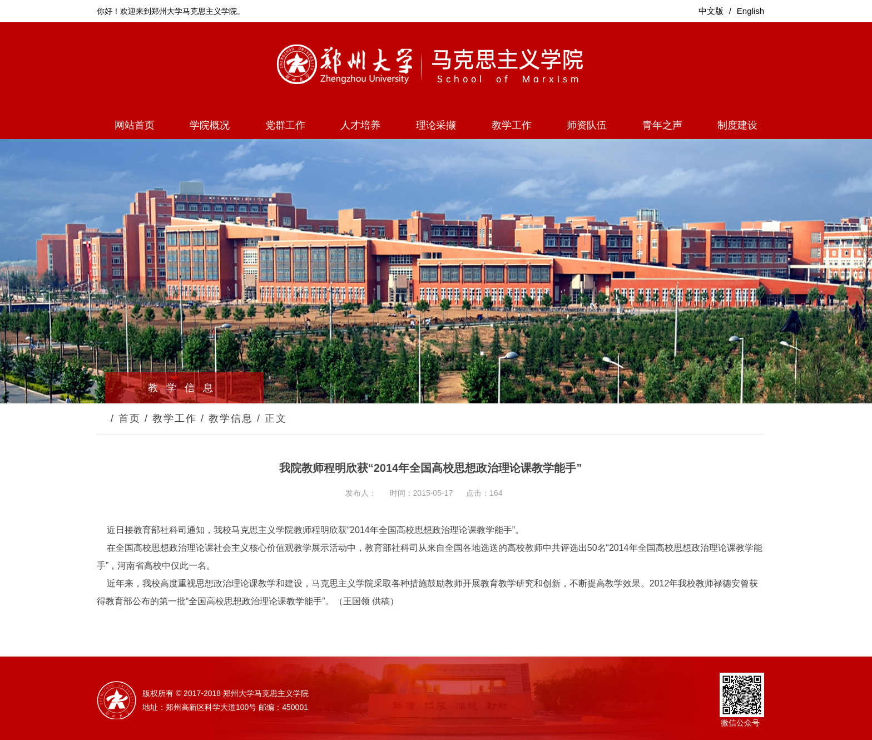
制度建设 (737, 125)
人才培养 (360, 125)
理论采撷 (436, 125)
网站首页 (135, 125)
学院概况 (210, 125)
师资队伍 (587, 125)
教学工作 (512, 125)
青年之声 (662, 125)
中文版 (711, 11)
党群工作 (285, 125)
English (750, 11)
